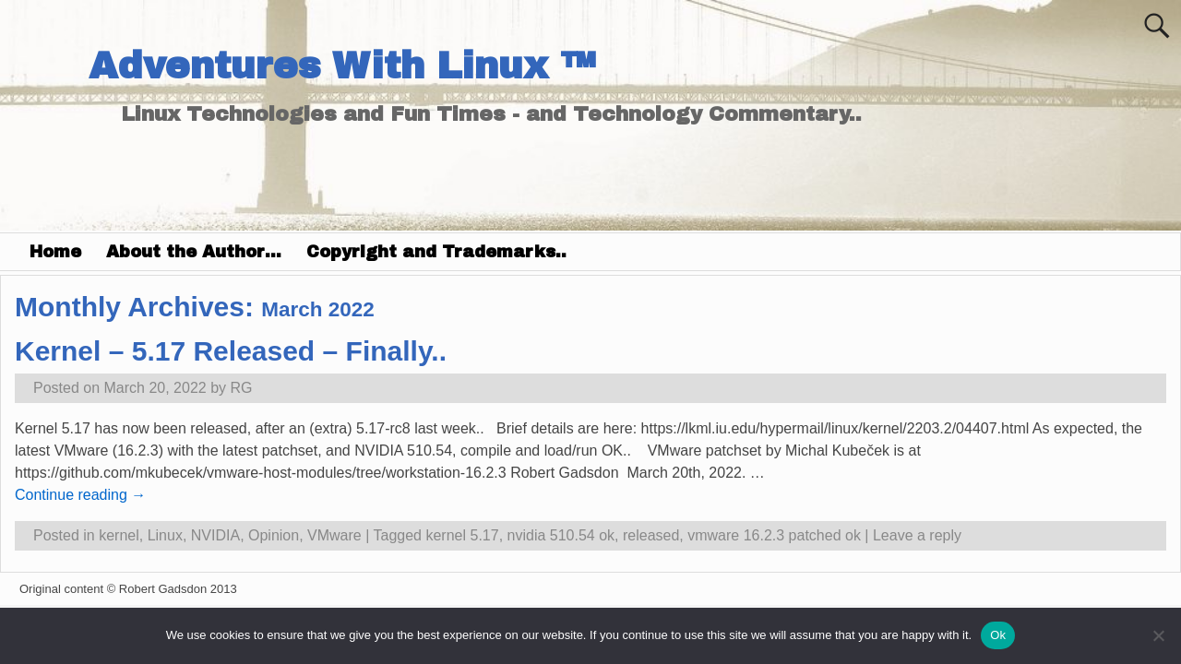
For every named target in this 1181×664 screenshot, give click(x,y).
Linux (165, 535)
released (651, 535)
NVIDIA (215, 535)
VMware (334, 535)
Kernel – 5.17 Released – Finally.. (231, 351)
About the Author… (193, 252)
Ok (998, 635)
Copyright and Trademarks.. (436, 252)
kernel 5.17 (461, 535)
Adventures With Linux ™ (342, 66)
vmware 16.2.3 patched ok (774, 535)
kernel (119, 535)
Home (55, 252)
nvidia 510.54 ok (561, 535)
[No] (1158, 635)
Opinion (273, 535)
